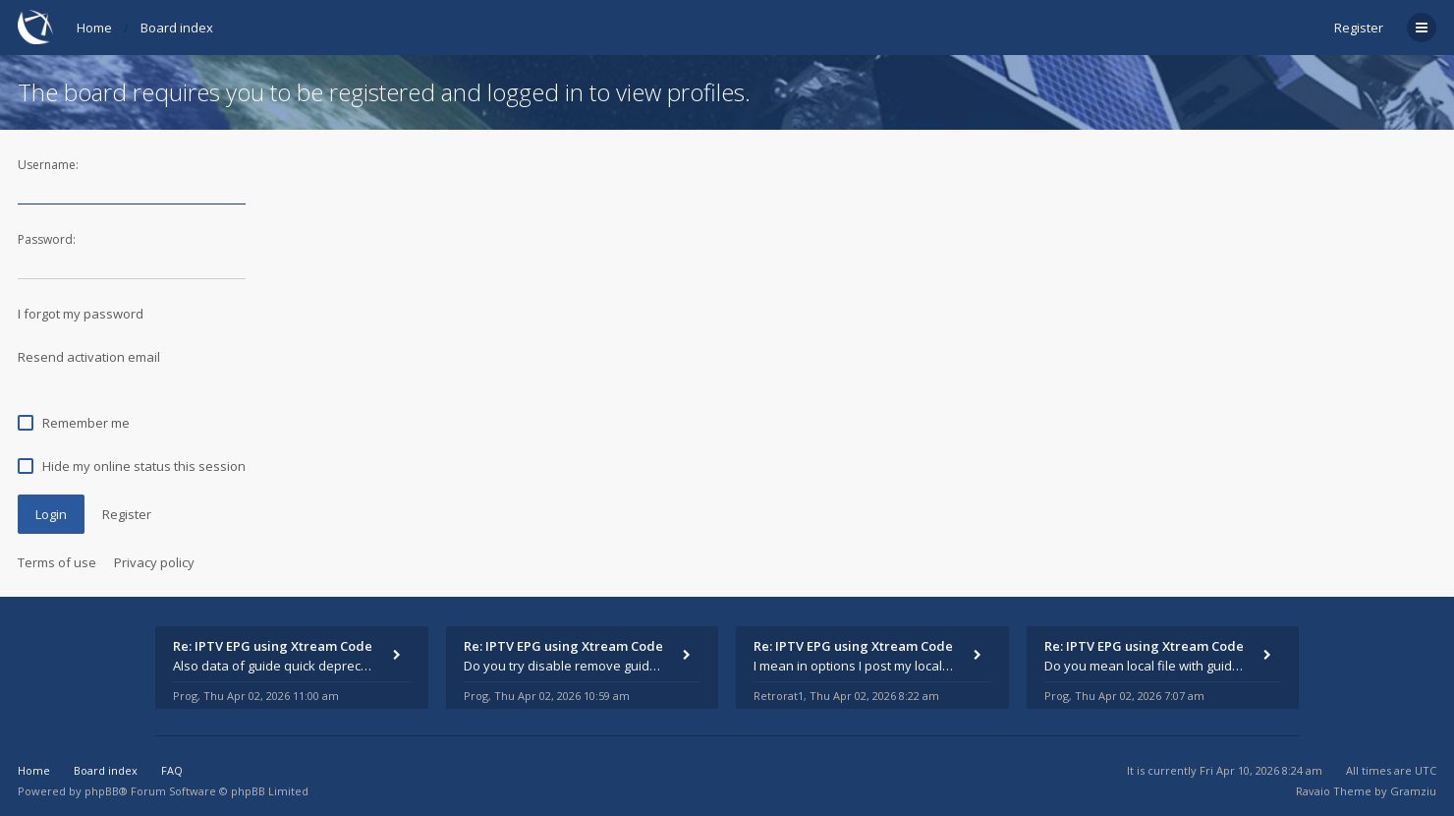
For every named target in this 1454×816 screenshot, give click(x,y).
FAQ (172, 770)
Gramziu (1413, 791)
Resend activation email (89, 357)
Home (94, 27)
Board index (176, 27)
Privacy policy (154, 562)
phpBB (101, 791)
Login (51, 514)
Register (1358, 27)
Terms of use (57, 562)
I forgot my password (80, 313)
